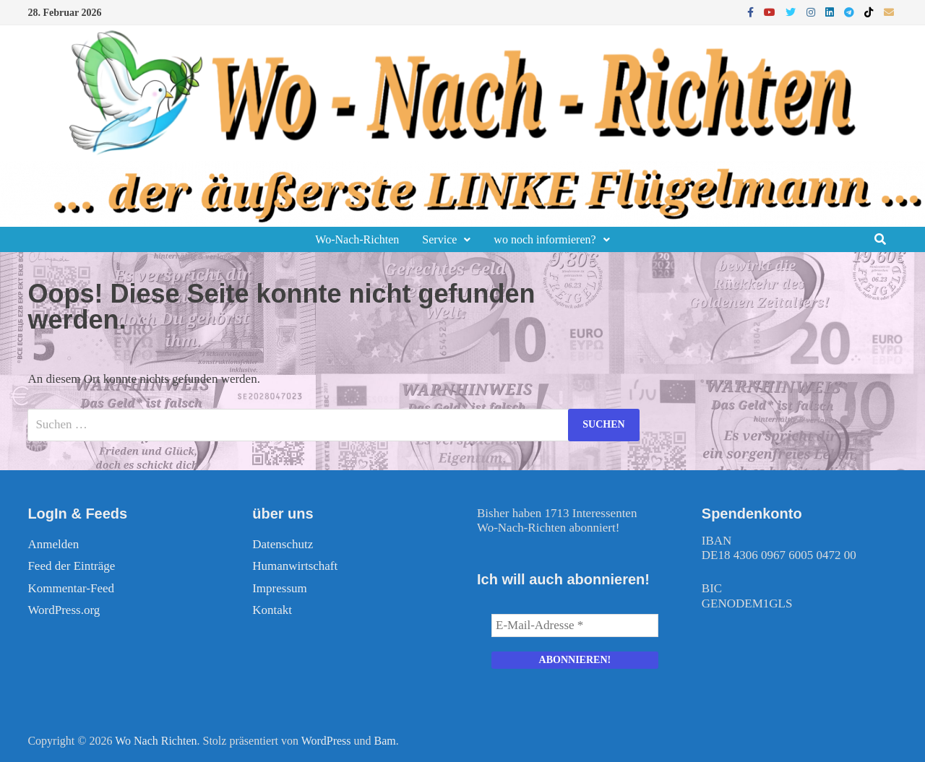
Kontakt (272, 610)
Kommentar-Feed (70, 588)
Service (439, 239)
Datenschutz (282, 544)
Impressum (279, 588)
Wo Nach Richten (156, 741)
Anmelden (53, 544)
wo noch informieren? (544, 239)
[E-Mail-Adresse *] (574, 625)
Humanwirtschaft (294, 566)
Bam (385, 741)
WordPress (326, 741)
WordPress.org (63, 610)
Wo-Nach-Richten (357, 239)
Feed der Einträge (71, 566)
